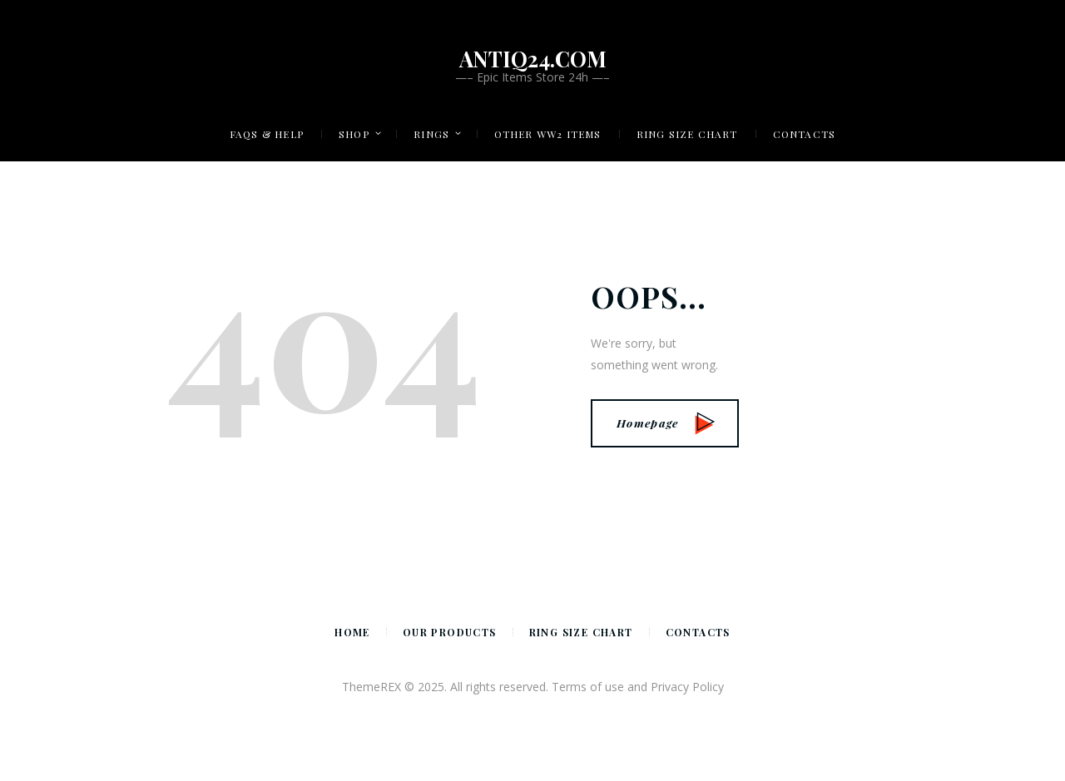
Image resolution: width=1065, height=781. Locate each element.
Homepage (666, 422)
